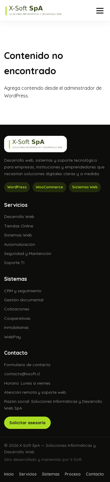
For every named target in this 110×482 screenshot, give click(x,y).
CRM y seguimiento (22, 290)
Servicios (28, 474)
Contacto (95, 474)
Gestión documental (23, 299)
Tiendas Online (18, 226)
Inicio (9, 474)
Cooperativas (17, 318)
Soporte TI (14, 262)
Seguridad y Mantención (27, 253)
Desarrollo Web (19, 216)
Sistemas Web (18, 235)
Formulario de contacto (27, 364)
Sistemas (51, 474)
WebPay (12, 336)
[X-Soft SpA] (33, 10)
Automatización (19, 244)
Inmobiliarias (16, 327)
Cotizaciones (16, 309)
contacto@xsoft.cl (22, 373)
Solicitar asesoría (27, 422)
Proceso (73, 474)
